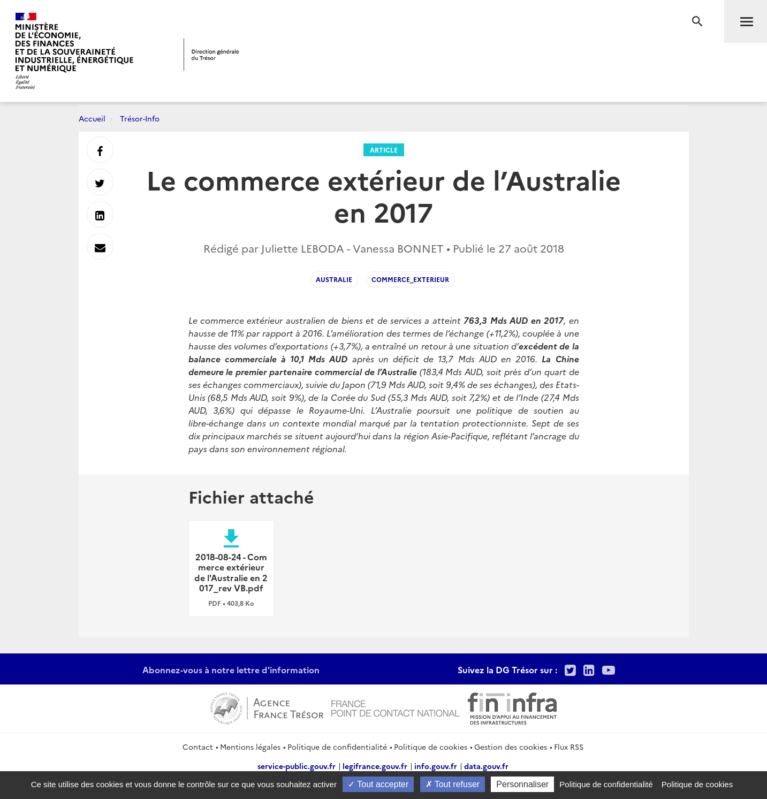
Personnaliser (522, 784)
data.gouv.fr (486, 765)
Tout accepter (378, 784)
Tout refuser (453, 784)
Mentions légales (250, 746)
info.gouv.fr (435, 765)
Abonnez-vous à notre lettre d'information (231, 669)
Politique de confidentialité (337, 746)
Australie (334, 279)
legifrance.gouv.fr (375, 765)
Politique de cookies (430, 746)
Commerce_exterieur (410, 279)
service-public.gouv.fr (296, 765)
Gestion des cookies (510, 746)
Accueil (92, 118)
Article (384, 149)
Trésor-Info (140, 118)
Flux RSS (568, 746)
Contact (198, 746)
